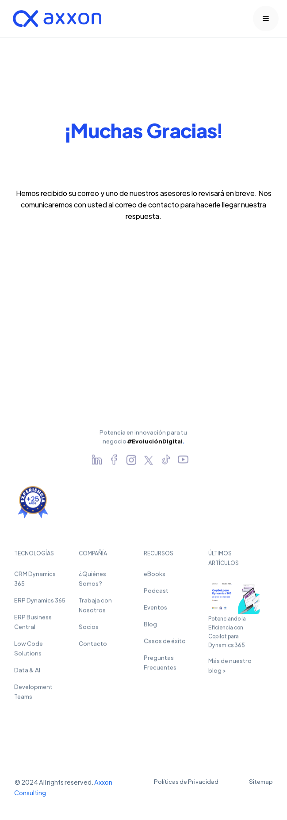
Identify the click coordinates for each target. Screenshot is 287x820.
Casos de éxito (165, 644)
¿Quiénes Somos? (92, 582)
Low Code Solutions (28, 652)
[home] (54, 18)
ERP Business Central (33, 625)
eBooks (154, 577)
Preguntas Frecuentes (160, 666)
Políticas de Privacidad (186, 781)
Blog (150, 628)
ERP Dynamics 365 (39, 604)
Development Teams (33, 695)
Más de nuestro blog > (230, 668)
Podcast (156, 594)
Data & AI (27, 673)
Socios (89, 630)
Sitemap (261, 781)
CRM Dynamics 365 (35, 582)
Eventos (155, 611)
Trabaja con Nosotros (95, 608)
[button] (266, 18)
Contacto (93, 647)
